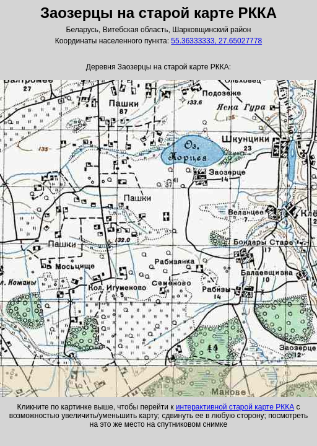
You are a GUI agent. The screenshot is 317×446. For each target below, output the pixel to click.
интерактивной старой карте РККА (235, 407)
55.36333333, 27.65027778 (216, 41)
